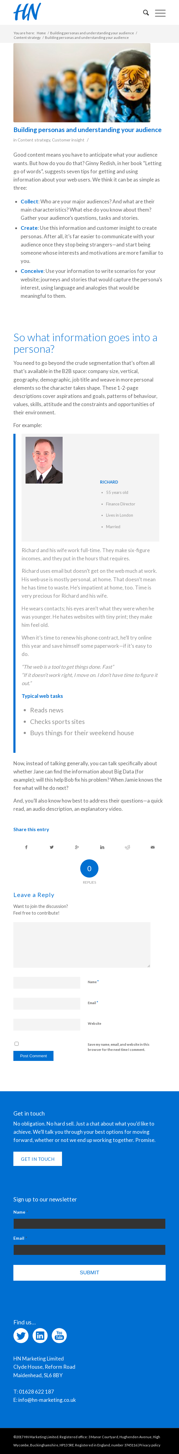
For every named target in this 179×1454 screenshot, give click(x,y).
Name (93, 981)
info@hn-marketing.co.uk (47, 1400)
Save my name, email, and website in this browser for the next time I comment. (119, 1046)
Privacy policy (149, 1445)
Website (94, 1023)
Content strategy (27, 37)
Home (41, 33)
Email (93, 1002)
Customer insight (68, 139)
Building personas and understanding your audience (92, 33)
